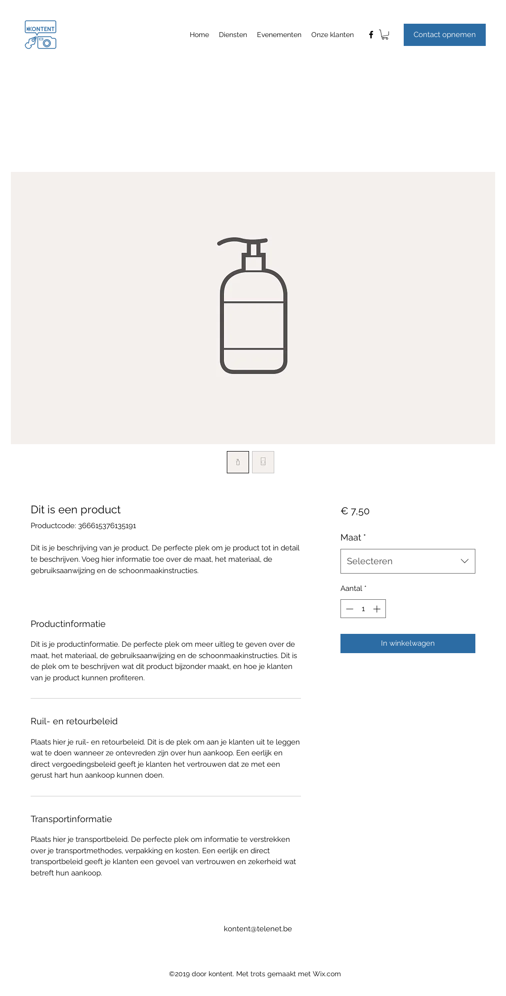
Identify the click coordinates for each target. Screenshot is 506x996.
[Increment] (377, 609)
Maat (353, 537)
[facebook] (371, 35)
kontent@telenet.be (258, 928)
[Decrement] (348, 609)
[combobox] (407, 561)
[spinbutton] (363, 609)
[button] (385, 35)
